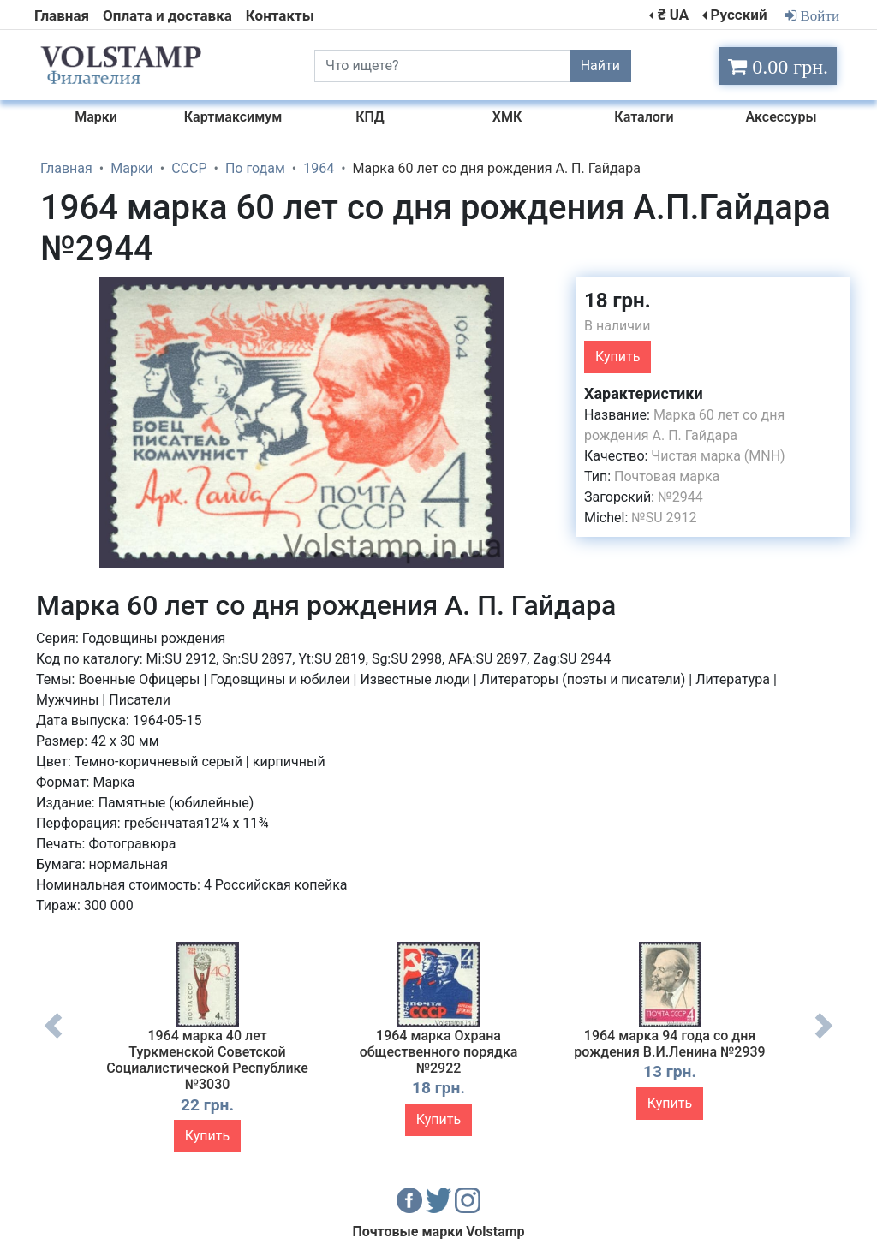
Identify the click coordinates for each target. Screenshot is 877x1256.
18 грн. (617, 301)
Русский (738, 14)
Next (824, 1038)
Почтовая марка (666, 476)
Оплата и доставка (167, 15)
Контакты (280, 15)
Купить (617, 356)
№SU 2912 (663, 517)
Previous (53, 1038)
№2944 (680, 497)
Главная (61, 15)
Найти (600, 65)
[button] (547, 292)
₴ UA (673, 14)
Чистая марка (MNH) (718, 456)
